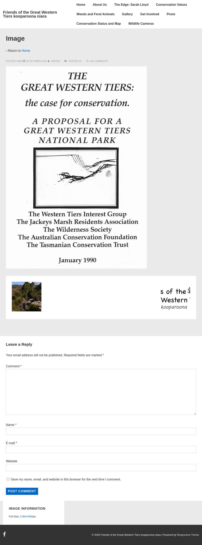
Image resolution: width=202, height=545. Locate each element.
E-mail (10, 443)
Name (10, 425)
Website (11, 461)
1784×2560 (26, 516)
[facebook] (5, 535)
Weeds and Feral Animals (96, 14)
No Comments (99, 61)
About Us (100, 4)
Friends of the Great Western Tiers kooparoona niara (30, 14)
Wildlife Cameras (141, 23)
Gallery (127, 14)
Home (81, 4)
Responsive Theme (188, 534)
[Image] (36, 61)
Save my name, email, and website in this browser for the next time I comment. (66, 479)
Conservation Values (171, 4)
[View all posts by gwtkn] (54, 61)
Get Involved (149, 14)
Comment (14, 366)
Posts (171, 14)
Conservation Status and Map (99, 23)
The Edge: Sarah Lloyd (131, 4)
